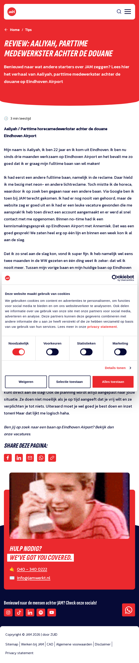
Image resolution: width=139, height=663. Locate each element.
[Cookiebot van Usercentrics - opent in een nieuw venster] (115, 278)
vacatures (21, 434)
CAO (50, 644)
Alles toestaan (113, 382)
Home (15, 29)
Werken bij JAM (32, 644)
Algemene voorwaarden (74, 644)
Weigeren (26, 382)
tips (28, 29)
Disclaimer (103, 644)
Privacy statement (19, 652)
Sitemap (11, 644)
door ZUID (50, 634)
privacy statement (102, 326)
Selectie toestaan (69, 382)
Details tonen (115, 368)
